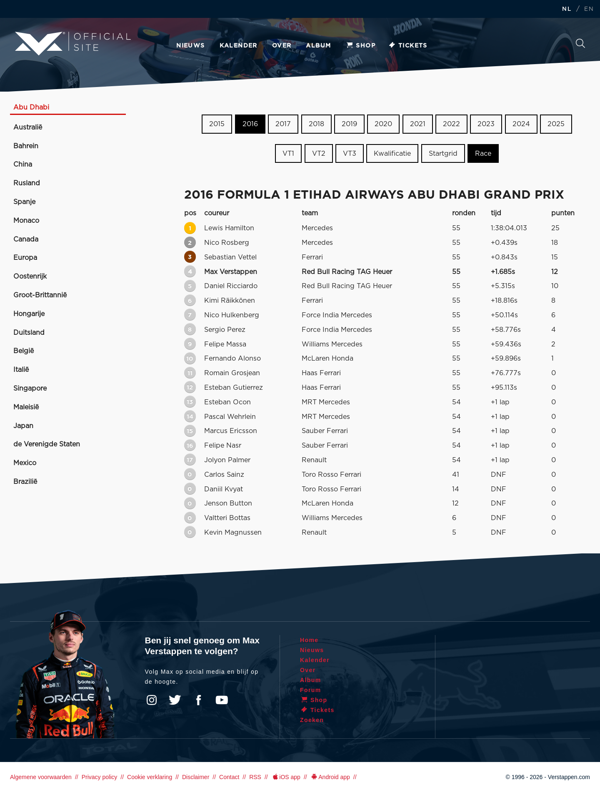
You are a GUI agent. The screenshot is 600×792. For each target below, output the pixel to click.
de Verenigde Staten (46, 444)
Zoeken (580, 43)
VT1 (288, 153)
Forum (310, 690)
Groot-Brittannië (40, 295)
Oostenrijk (30, 276)
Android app (330, 777)
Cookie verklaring (149, 777)
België (23, 351)
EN (589, 9)
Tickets (408, 46)
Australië (27, 127)
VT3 (349, 153)
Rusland (26, 183)
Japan (23, 426)
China (22, 164)
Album (318, 46)
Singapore (30, 388)
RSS (255, 777)
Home (309, 640)
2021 (417, 124)
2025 (556, 124)
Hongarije (29, 314)
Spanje (24, 202)
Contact (229, 777)
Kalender (239, 46)
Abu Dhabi (31, 107)
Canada (25, 239)
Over (282, 46)
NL (566, 9)
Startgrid (443, 153)
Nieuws (190, 46)
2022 (451, 124)
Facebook (198, 700)
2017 (283, 124)
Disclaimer (195, 777)
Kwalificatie (392, 153)
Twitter (175, 700)
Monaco (26, 220)
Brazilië (25, 481)
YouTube (221, 700)
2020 (383, 124)
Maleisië (26, 407)
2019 (349, 124)
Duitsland (29, 332)
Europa (25, 257)
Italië (21, 369)
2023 (486, 124)
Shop (360, 46)
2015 (217, 124)
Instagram (151, 700)
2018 (316, 124)
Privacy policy (100, 777)
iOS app (285, 777)
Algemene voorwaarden (41, 777)
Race (483, 153)
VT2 (318, 153)
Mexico (24, 463)
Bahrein (25, 146)
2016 (250, 124)
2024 (521, 124)
